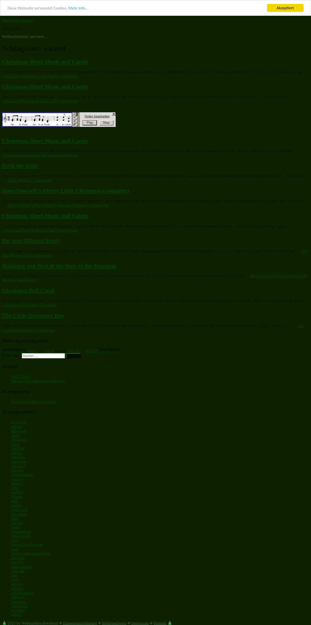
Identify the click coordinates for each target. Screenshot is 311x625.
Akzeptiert (285, 7)
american (19, 431)
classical (18, 466)
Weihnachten (12, 28)
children (18, 448)
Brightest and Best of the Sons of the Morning (59, 266)
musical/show (22, 566)
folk (15, 501)
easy (15, 488)
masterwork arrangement (31, 553)
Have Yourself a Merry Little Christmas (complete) (65, 190)
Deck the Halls (20, 165)
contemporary (22, 475)
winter (17, 615)
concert (17, 470)
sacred (17, 584)
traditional (20, 606)
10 (73, 351)
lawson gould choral (27, 545)
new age (18, 571)
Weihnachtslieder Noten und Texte (38, 381)
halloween (20, 510)
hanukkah (19, 514)
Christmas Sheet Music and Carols (45, 61)
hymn (16, 527)
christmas (19, 461)
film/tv (17, 496)
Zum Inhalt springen (18, 20)
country (18, 479)
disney (17, 483)
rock (15, 580)
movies (17, 562)
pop (14, 575)
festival (17, 492)
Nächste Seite (109, 351)
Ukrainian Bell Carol (28, 290)
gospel (17, 505)
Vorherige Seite (14, 351)
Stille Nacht (21, 377)
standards (19, 601)
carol (15, 444)
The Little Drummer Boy (33, 315)
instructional (21, 536)
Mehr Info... (78, 8)
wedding (18, 610)
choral (16, 453)
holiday (17, 523)
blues (16, 435)
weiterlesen (40, 76)
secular (17, 588)
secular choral (22, 593)
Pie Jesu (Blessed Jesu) (30, 241)
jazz (15, 540)
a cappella (19, 422)
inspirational (21, 531)
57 (91, 351)
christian (18, 457)
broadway (19, 440)
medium (18, 558)
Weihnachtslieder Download (34, 402)
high (15, 518)
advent (17, 426)
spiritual (18, 597)
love (15, 549)
